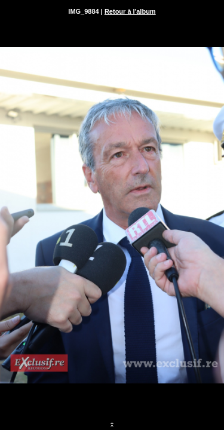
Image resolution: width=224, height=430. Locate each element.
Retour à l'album (130, 11)
